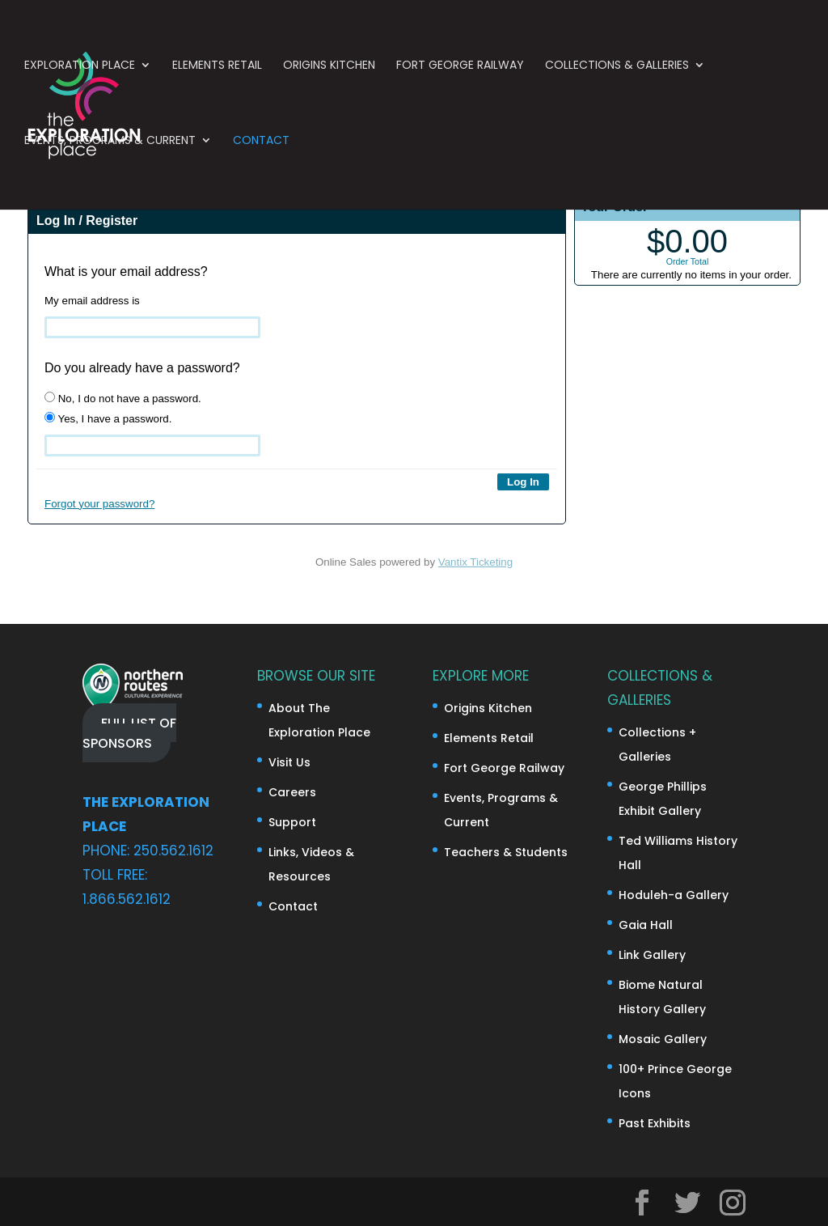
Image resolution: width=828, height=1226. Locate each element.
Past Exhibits (655, 1123)
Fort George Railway (460, 71)
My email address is (92, 301)
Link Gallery (652, 955)
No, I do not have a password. (122, 398)
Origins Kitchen (329, 71)
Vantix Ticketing (475, 562)
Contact (261, 146)
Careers (292, 792)
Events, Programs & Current (110, 146)
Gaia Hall (646, 925)
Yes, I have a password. (107, 418)
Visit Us (289, 762)
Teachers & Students (506, 852)
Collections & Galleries (617, 71)
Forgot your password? (99, 504)
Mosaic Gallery (663, 1039)
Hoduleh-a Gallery (674, 895)
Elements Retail (217, 71)
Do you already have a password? (142, 368)
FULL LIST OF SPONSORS (129, 732)
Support (292, 822)
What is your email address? (126, 271)
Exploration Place (79, 71)
